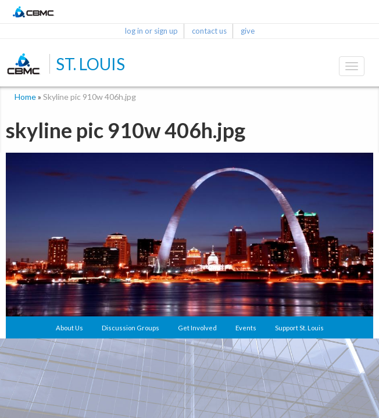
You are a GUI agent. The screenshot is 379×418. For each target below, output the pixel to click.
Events (245, 327)
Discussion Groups (130, 327)
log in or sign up (151, 30)
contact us (209, 30)
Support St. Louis (299, 327)
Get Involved (197, 327)
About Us (69, 327)
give (248, 30)
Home (25, 97)
